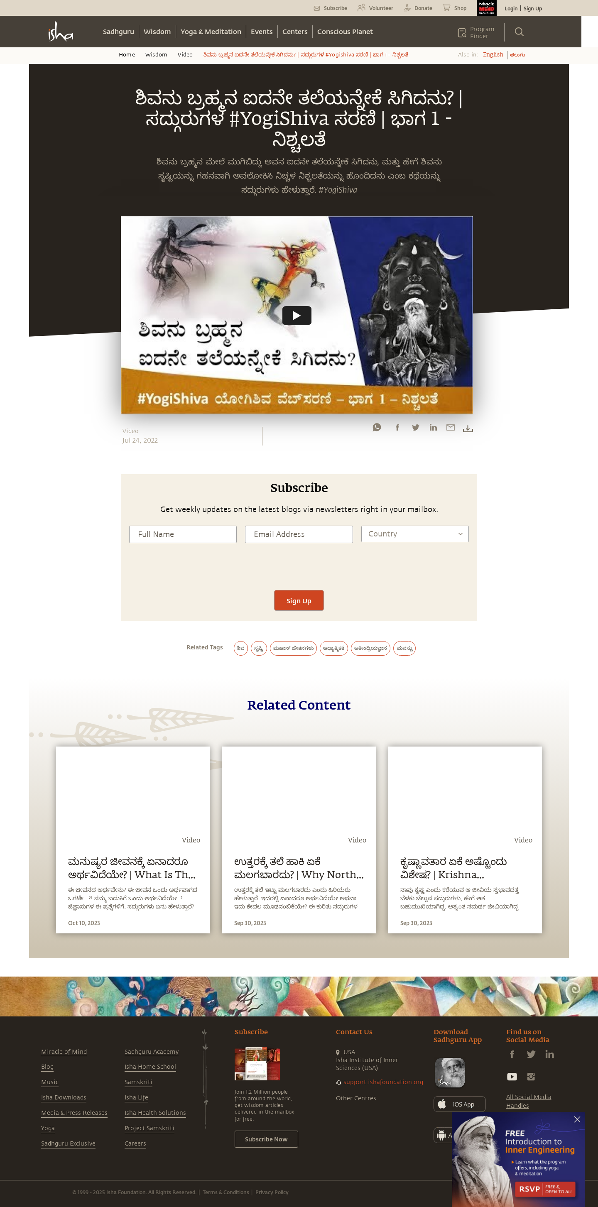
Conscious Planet (345, 31)
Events (262, 31)
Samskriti (138, 1082)
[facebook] (397, 429)
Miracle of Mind (64, 1052)
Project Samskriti (149, 1128)
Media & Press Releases (74, 1113)
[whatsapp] (376, 429)
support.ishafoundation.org (383, 1082)
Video (185, 55)
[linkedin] (433, 429)
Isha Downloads (63, 1097)
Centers (295, 31)
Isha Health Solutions (155, 1113)
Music (50, 1082)
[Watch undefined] (296, 315)
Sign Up (533, 8)
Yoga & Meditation (211, 31)
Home (127, 55)
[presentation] (299, 565)
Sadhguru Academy (152, 1052)
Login (511, 8)
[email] (450, 429)
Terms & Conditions (226, 1192)
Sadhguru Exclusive (68, 1144)
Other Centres (356, 1098)
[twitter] (415, 429)
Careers (135, 1144)
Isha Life (136, 1097)
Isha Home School (150, 1067)
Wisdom (157, 31)
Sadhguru (118, 31)
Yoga (48, 1128)
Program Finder (482, 32)
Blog (47, 1067)
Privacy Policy (272, 1192)
